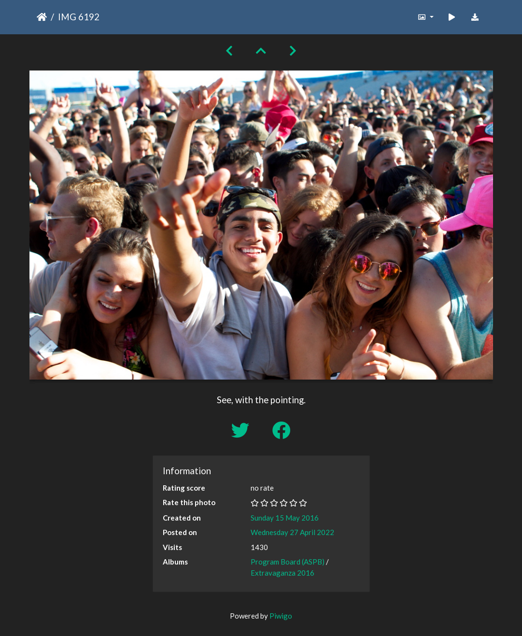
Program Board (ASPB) (287, 561)
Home (42, 17)
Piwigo (280, 615)
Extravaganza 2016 (282, 572)
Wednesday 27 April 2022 (292, 532)
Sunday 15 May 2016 (285, 517)
